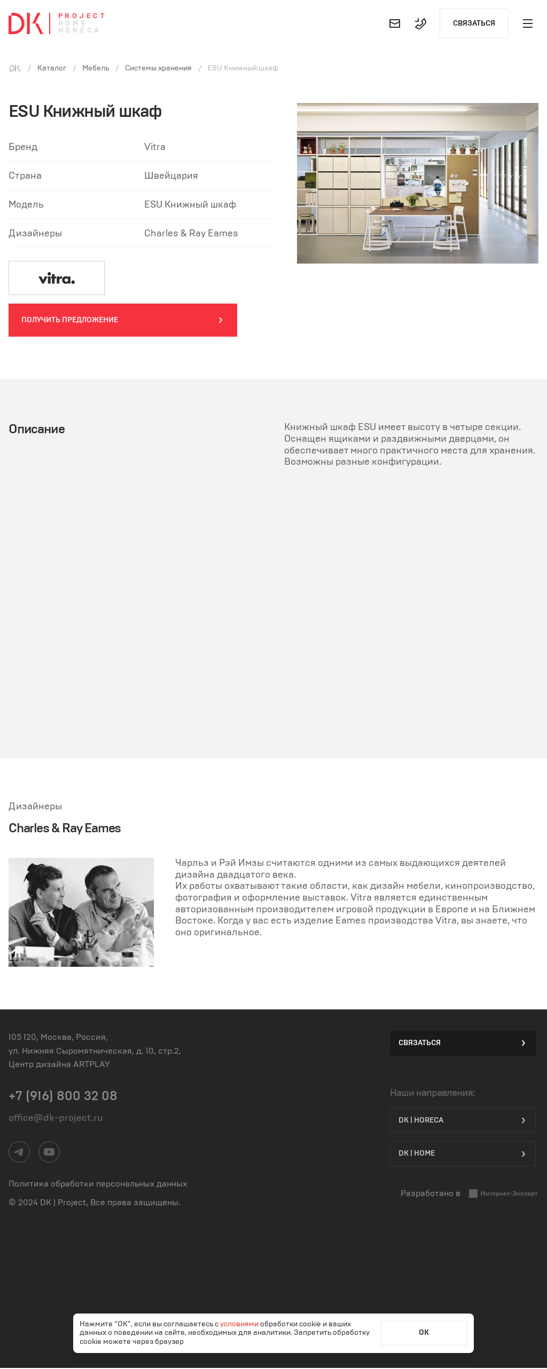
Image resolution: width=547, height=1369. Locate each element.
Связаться (474, 23)
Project (82, 16)
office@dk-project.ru (56, 1119)
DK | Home (462, 1154)
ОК (424, 1332)
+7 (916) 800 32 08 (63, 1097)
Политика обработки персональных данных (98, 1184)
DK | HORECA (462, 1120)
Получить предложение (123, 320)
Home (73, 23)
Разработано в (469, 1194)
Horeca (79, 30)
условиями (240, 1324)
